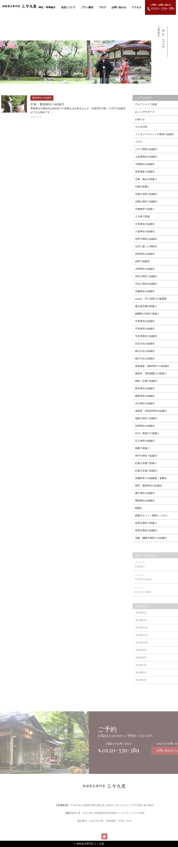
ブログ (102, 7)
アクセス (136, 7)
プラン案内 (87, 7)
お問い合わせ (118, 7)
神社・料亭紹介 (47, 7)
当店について (68, 7)
